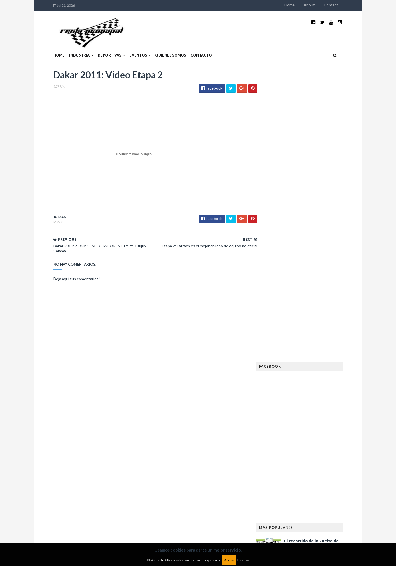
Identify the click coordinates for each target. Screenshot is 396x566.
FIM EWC (325, 408)
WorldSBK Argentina (321, 497)
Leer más (243, 560)
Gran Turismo (283, 425)
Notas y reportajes (287, 461)
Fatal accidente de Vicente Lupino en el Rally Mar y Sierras (322, 328)
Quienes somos (159, 47)
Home (301, 5)
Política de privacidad (165, 520)
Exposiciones (282, 399)
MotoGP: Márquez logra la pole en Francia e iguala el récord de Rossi (322, 300)
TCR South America (287, 488)
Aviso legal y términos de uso (67, 520)
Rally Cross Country (289, 479)
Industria (68, 47)
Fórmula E (328, 417)
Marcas (311, 443)
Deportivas (98, 47)
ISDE (304, 425)
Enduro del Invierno (313, 381)
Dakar (47, 213)
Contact (342, 5)
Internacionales (285, 434)
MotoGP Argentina (287, 452)
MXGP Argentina (285, 443)
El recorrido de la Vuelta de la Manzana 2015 (323, 242)
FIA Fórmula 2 (310, 399)
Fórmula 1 (304, 417)
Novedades (320, 461)
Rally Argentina (323, 470)
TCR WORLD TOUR (324, 488)
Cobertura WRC (305, 372)
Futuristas (280, 417)
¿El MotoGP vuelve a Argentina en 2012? (316, 269)
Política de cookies (269, 520)
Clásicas (278, 372)
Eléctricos (280, 381)
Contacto (189, 47)
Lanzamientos (318, 434)
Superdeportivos (328, 479)
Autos (327, 363)
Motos (317, 452)
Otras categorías (286, 470)
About (321, 5)
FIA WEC (306, 408)
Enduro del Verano (287, 390)
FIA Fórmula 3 (282, 408)
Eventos (127, 47)
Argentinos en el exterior (293, 363)
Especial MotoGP (325, 390)
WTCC (276, 497)
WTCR (292, 497)
